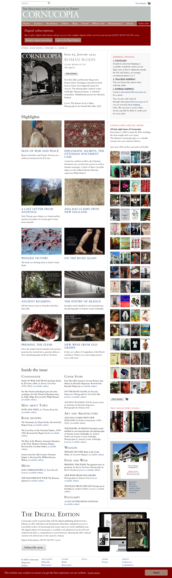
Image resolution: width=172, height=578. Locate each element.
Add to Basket (71, 74)
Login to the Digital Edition (68, 40)
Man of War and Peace (40, 151)
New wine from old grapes (81, 346)
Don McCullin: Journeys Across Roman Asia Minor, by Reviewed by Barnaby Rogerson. (83, 383)
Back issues (46, 565)
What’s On (98, 23)
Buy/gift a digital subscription (38, 40)
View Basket (140, 3)
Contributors (127, 565)
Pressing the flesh (36, 344)
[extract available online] (32, 472)
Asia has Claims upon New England (81, 210)
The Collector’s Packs (124, 408)
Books (64, 562)
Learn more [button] (94, 572)
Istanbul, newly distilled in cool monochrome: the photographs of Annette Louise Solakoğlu (84, 431)
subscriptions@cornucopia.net (133, 92)
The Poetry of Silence (82, 301)
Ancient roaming (36, 301)
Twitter (24, 565)
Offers (65, 23)
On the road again (80, 258)
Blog (74, 23)
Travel (84, 23)
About (129, 23)
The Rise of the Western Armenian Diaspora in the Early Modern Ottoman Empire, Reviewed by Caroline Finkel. (40, 444)
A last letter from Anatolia (37, 210)
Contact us (127, 562)
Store (24, 48)
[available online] (41, 386)
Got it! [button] (156, 572)
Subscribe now (33, 547)
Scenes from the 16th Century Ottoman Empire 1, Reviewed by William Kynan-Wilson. (38, 457)
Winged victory (34, 258)
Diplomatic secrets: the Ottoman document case (84, 153)
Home (26, 23)
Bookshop (52, 23)
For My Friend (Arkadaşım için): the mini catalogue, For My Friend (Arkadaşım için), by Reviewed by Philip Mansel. (40, 394)
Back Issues (36, 48)
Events (105, 562)
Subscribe (143, 23)
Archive (38, 23)
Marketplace (115, 23)
